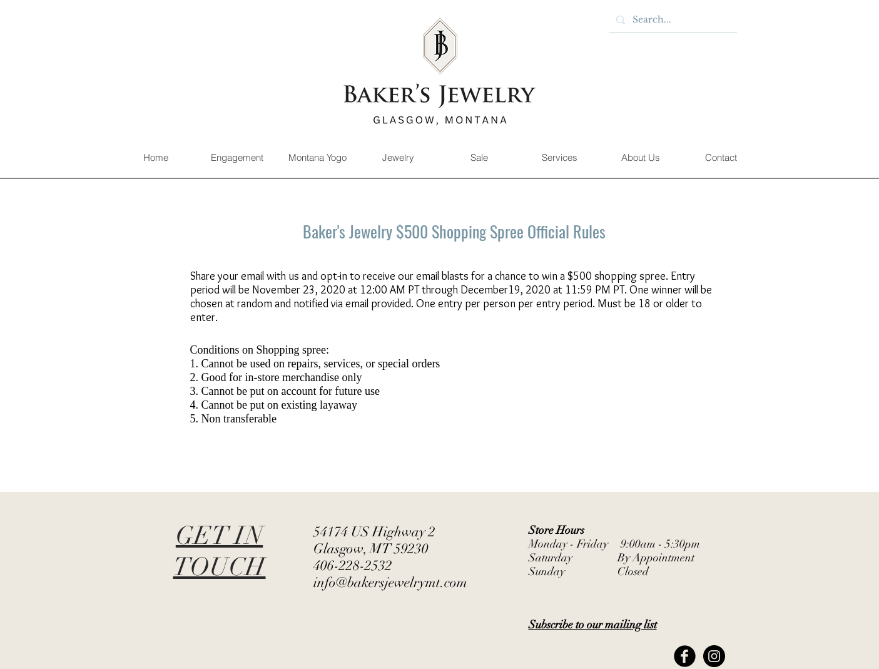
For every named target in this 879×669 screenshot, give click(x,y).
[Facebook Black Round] (685, 656)
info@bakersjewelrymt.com (390, 582)
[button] (236, 157)
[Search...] (672, 20)
